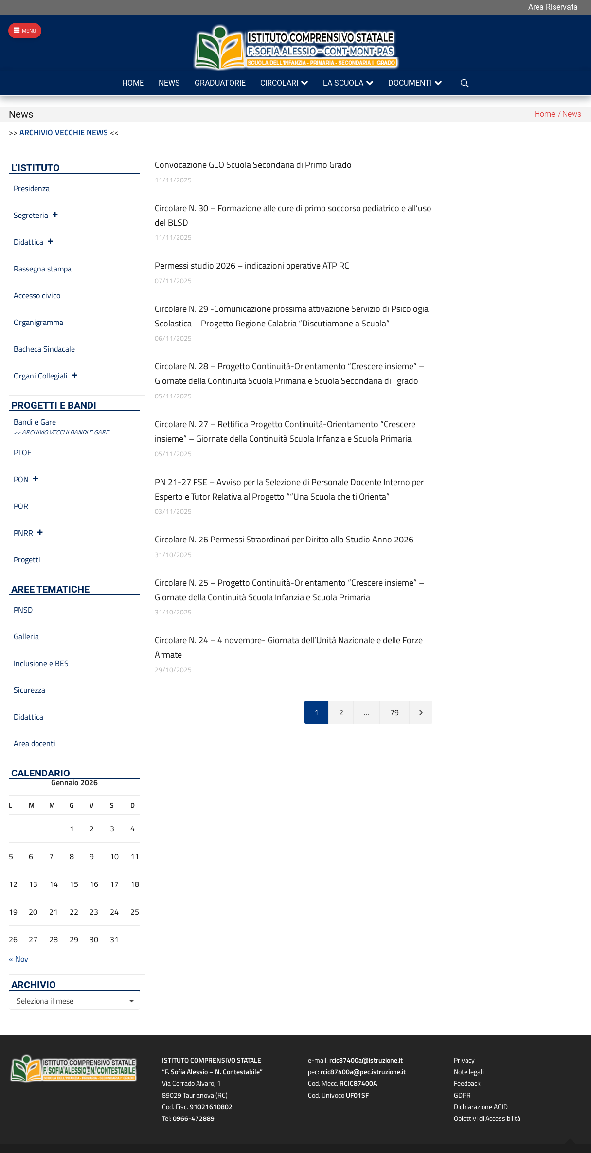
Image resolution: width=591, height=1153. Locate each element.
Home (133, 83)
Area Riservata (553, 7)
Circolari (279, 83)
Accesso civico (37, 295)
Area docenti (34, 743)
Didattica (34, 242)
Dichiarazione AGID (481, 1106)
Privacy (464, 1060)
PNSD (23, 609)
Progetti (27, 559)
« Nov (18, 959)
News (169, 83)
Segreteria (36, 215)
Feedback (467, 1083)
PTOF (22, 452)
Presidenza (32, 188)
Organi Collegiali (46, 375)
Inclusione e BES (41, 663)
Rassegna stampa (43, 268)
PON (26, 479)
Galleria (26, 636)
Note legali (469, 1071)
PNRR (29, 533)
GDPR (462, 1095)
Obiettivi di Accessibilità (487, 1118)
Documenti (410, 83)
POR (21, 506)
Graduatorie (220, 83)
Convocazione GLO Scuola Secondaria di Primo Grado (253, 164)
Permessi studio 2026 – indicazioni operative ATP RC (252, 265)
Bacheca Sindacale (44, 349)
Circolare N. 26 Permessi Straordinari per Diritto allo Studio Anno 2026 (284, 539)
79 (394, 712)
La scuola (343, 83)
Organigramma (38, 322)
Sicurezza (29, 690)
